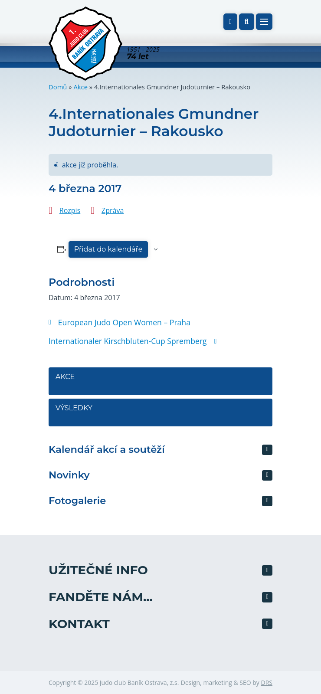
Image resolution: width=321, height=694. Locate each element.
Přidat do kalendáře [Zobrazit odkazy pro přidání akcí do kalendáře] (108, 249)
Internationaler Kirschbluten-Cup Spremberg (132, 341)
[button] (246, 21)
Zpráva (113, 210)
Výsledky (74, 408)
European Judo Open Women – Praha (119, 322)
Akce (80, 86)
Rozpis (69, 210)
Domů (58, 86)
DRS (266, 682)
